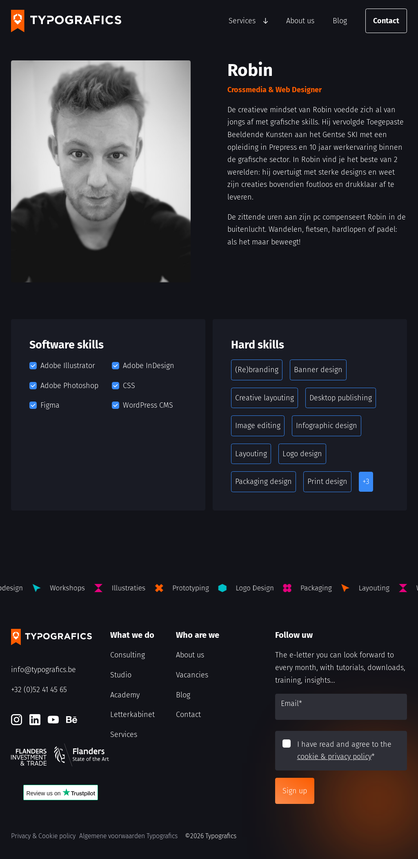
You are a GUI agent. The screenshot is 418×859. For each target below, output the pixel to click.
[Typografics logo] (66, 21)
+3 (365, 481)
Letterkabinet (132, 714)
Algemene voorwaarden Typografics (128, 836)
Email (291, 703)
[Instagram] (16, 719)
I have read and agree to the (344, 750)
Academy (125, 694)
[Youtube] (53, 719)
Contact (386, 20)
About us (300, 20)
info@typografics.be (43, 669)
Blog (340, 20)
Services (242, 20)
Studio (120, 674)
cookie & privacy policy (334, 756)
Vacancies (192, 674)
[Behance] (71, 719)
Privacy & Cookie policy (43, 836)
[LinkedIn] (34, 719)
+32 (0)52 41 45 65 (39, 689)
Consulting (127, 654)
